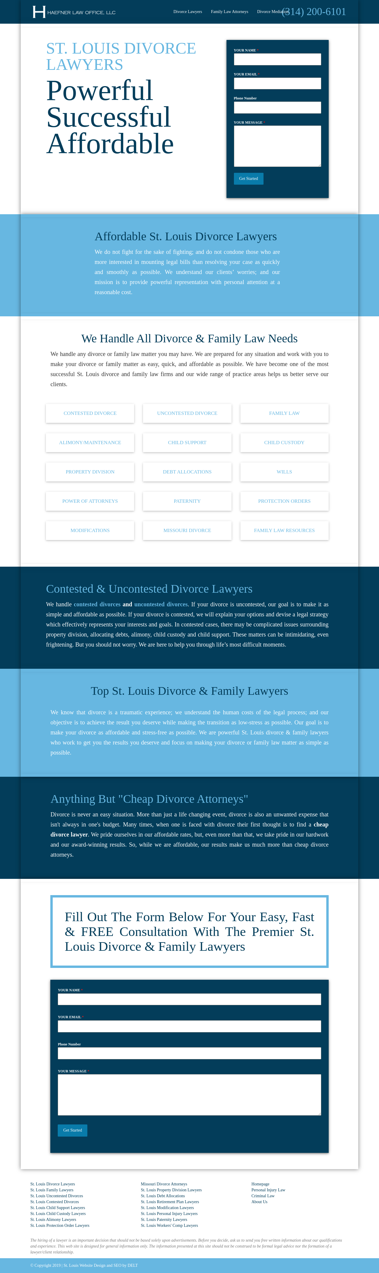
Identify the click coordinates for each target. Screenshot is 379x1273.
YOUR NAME (246, 50)
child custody (284, 442)
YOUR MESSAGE (249, 122)
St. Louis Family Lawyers (51, 1190)
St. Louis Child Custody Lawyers (58, 1213)
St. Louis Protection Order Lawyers (59, 1225)
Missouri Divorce (187, 530)
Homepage (260, 1184)
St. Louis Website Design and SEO (92, 1265)
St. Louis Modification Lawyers (167, 1208)
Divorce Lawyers (188, 11)
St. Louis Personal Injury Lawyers (169, 1213)
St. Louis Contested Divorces (54, 1202)
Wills (284, 472)
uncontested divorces (161, 604)
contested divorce (90, 413)
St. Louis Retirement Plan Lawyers (170, 1202)
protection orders (284, 501)
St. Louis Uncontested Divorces (56, 1196)
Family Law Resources (284, 530)
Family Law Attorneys (229, 11)
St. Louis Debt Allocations (163, 1196)
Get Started (248, 178)
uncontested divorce (187, 413)
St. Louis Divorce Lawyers (52, 1184)
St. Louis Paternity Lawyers (164, 1219)
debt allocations (187, 472)
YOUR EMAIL (247, 74)
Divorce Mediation (272, 11)
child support (187, 442)
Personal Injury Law (268, 1190)
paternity (187, 501)
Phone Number (245, 98)
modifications (90, 530)
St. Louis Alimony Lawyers (53, 1219)
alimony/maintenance (90, 442)
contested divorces (97, 604)
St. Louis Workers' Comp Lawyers (169, 1225)
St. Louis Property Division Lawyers (171, 1190)
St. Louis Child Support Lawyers (57, 1208)
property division (90, 472)
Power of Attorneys (90, 501)
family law (284, 413)
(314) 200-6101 (314, 11)
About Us (259, 1202)
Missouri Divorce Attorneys (164, 1184)
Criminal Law (262, 1196)
